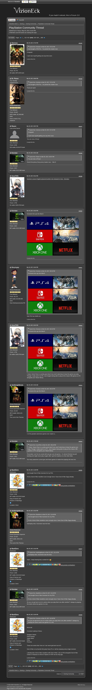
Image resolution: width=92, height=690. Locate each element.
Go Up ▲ (83, 684)
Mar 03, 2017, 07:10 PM (32, 42)
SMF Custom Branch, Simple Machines (15, 686)
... (23, 37)
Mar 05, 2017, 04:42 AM (32, 385)
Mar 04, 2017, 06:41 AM (32, 152)
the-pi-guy (15, 267)
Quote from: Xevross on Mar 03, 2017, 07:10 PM (42, 130)
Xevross (15, 43)
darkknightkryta (17, 385)
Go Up (10, 666)
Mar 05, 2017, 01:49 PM (32, 469)
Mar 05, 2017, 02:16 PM (32, 510)
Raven (14, 126)
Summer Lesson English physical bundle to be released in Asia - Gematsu (48, 179)
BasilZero (15, 470)
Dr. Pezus (15, 78)
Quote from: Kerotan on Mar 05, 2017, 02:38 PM (42, 618)
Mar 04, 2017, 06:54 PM (32, 267)
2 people (29, 91)
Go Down (11, 37)
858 (42, 37)
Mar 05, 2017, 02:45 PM (32, 614)
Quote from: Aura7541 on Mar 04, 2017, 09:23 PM (43, 445)
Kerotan (14, 153)
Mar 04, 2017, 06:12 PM (32, 175)
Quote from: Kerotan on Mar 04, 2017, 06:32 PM (42, 271)
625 (35, 37)
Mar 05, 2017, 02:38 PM (32, 589)
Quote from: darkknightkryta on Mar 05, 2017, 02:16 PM (44, 552)
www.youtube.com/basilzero (68, 485)
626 (38, 37)
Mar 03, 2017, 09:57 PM (32, 126)
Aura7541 (15, 176)
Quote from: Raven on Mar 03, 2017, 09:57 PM (42, 156)
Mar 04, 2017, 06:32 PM (32, 210)
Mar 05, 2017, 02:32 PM (32, 548)
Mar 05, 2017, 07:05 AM (32, 441)
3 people (29, 481)
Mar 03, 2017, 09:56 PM (32, 78)
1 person (29, 59)
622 (26, 37)
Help (79, 684)
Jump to (59, 674)
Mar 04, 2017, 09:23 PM (32, 325)
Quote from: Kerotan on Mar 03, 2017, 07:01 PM (42, 46)
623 (28, 37)
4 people (29, 258)
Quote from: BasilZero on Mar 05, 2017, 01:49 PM (43, 514)
